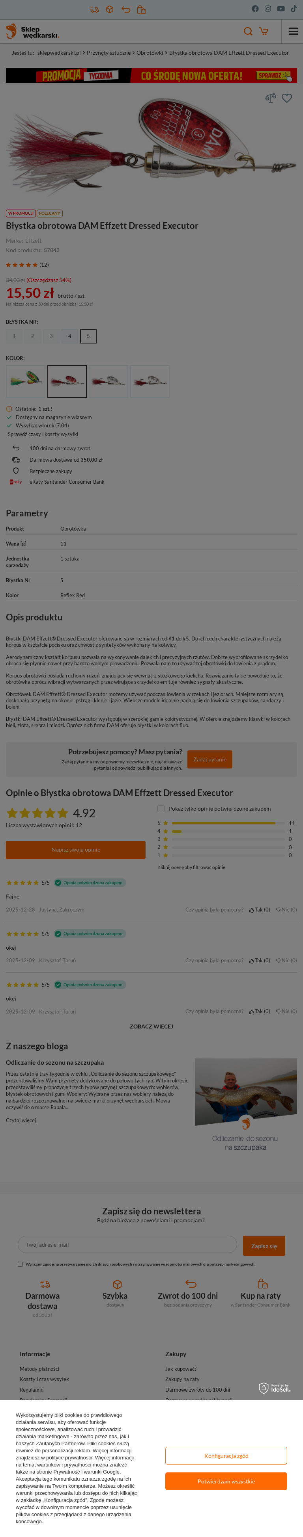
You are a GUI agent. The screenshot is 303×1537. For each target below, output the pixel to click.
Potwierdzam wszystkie (226, 1481)
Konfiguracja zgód (226, 1455)
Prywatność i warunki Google (86, 1472)
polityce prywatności (69, 1458)
